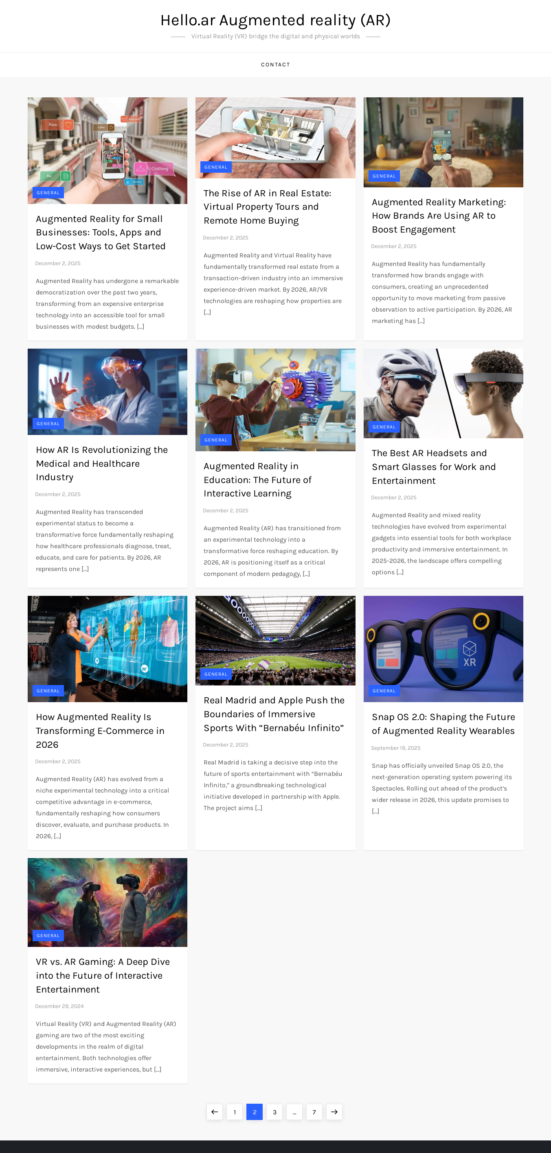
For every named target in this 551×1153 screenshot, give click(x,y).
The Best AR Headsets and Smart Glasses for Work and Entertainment (434, 466)
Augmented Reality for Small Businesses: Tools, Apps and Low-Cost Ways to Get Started (101, 232)
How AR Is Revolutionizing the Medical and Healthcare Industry (102, 463)
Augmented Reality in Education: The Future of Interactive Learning (258, 479)
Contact (275, 64)
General (48, 192)
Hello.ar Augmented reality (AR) (275, 19)
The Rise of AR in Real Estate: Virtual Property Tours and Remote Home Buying (267, 206)
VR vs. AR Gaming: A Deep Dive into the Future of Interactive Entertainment (103, 975)
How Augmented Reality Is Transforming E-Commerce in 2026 (100, 730)
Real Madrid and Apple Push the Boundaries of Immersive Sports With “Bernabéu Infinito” (274, 713)
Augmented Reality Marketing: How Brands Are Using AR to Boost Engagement (439, 215)
